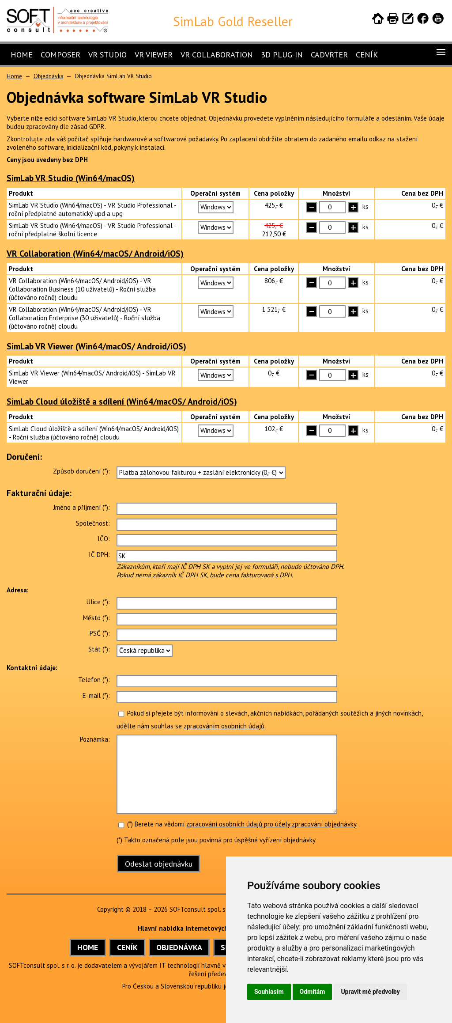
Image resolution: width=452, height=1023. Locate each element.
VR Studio (107, 54)
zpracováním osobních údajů (224, 726)
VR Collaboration (217, 54)
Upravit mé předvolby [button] (370, 991)
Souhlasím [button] (269, 991)
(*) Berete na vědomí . (238, 824)
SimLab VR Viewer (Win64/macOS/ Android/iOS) (96, 346)
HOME (87, 947)
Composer (60, 54)
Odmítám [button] (312, 991)
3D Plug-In (282, 54)
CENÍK (127, 947)
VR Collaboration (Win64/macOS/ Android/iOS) (95, 253)
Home (22, 54)
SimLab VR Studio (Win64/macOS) (71, 177)
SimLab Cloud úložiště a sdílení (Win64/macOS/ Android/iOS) (122, 401)
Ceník (367, 54)
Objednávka (49, 76)
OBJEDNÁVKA (179, 947)
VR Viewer (154, 54)
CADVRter (329, 54)
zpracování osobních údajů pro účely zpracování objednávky (271, 824)
